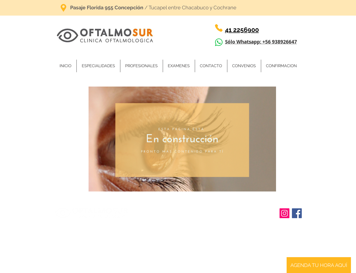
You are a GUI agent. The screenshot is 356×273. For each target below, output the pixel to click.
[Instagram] (284, 213)
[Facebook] (297, 213)
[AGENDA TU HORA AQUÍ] (319, 265)
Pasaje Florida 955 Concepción (106, 8)
